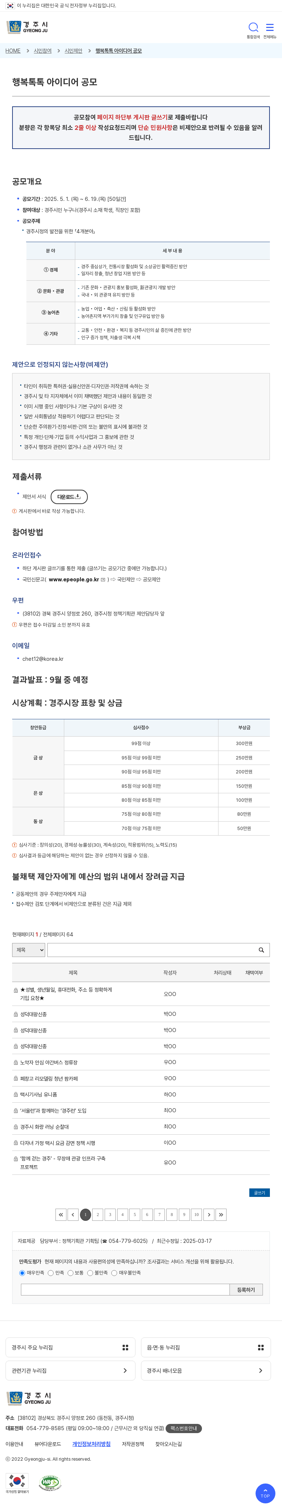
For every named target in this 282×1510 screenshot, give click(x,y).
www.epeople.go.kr (74, 579)
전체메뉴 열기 (269, 27)
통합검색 (253, 27)
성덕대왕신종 (35, 1014)
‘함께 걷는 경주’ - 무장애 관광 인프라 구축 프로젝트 (62, 1162)
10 (196, 1214)
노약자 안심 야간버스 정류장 (50, 1062)
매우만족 (35, 1273)
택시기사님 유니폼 (40, 1094)
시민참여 (42, 50)
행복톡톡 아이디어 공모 (118, 50)
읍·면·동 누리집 (164, 1347)
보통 (79, 1273)
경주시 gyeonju (27, 27)
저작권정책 (133, 1444)
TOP (266, 1496)
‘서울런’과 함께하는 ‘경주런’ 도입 (54, 1110)
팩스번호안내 (184, 1428)
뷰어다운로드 (48, 1444)
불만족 (101, 1273)
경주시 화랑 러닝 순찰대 (46, 1127)
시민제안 (73, 50)
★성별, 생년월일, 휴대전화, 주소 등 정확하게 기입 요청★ (66, 993)
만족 (59, 1273)
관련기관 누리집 (29, 1371)
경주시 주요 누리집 (33, 1347)
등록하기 (246, 1290)
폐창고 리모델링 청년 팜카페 (50, 1078)
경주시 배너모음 (165, 1371)
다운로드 (65, 497)
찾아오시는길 (168, 1444)
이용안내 (14, 1444)
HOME (13, 50)
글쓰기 (259, 1192)
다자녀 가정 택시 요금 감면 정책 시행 (59, 1143)
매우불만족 (130, 1273)
